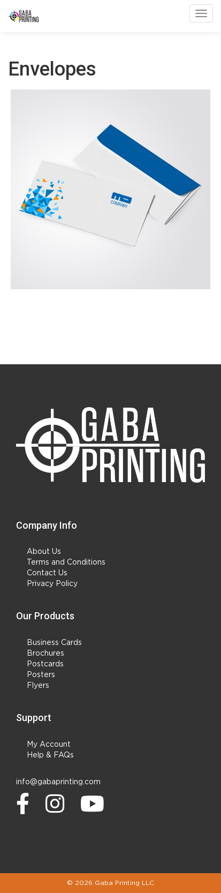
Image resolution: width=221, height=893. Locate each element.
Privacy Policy (52, 584)
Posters (41, 675)
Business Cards (54, 643)
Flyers (38, 685)
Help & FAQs (50, 755)
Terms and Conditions (66, 562)
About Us (44, 552)
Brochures (45, 653)
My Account (49, 744)
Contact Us (47, 573)
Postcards (45, 664)
